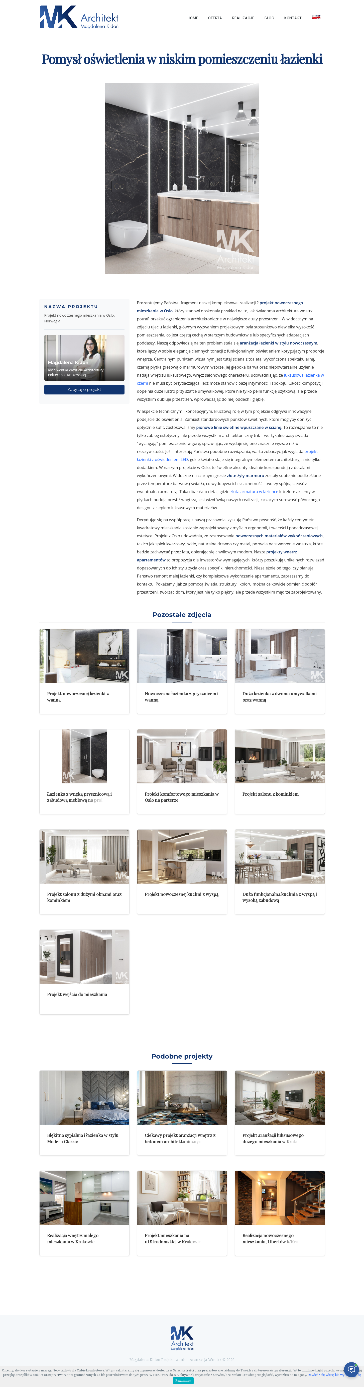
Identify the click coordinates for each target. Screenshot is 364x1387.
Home (193, 18)
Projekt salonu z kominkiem (270, 794)
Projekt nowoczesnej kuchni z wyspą (181, 894)
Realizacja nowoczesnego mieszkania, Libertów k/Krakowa (275, 1238)
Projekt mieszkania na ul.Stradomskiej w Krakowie (173, 1238)
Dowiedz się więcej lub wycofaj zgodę (334, 1375)
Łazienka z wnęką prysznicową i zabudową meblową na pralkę (79, 797)
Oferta (215, 18)
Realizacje (243, 18)
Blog (269, 18)
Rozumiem (183, 1380)
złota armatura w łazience (254, 491)
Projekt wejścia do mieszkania (77, 994)
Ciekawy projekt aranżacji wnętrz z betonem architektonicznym (180, 1138)
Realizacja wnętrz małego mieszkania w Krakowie (72, 1238)
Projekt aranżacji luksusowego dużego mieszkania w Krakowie (274, 1138)
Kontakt (293, 18)
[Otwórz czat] (351, 1369)
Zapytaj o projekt (84, 389)
